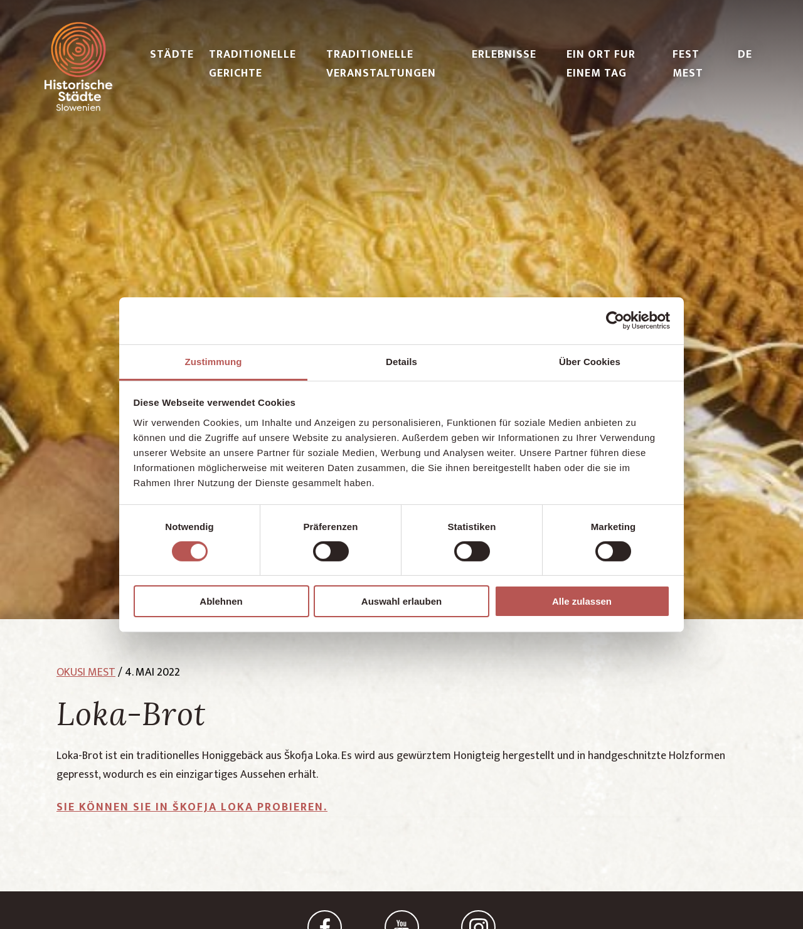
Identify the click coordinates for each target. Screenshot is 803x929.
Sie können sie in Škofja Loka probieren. (191, 807)
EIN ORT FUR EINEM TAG (600, 64)
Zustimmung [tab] (213, 361)
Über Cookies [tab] (589, 361)
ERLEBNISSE (504, 54)
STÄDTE (172, 54)
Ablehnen (220, 601)
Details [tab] (401, 361)
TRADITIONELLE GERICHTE (252, 64)
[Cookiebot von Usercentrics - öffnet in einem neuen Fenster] (615, 320)
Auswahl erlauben (401, 601)
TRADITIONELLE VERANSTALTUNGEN (381, 64)
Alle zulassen (582, 601)
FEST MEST (688, 64)
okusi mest (85, 672)
